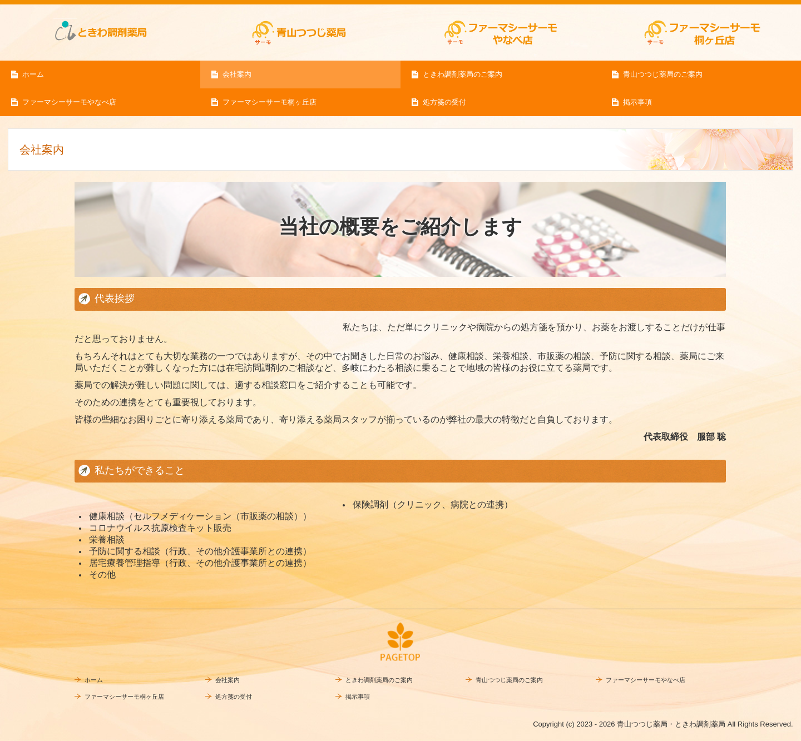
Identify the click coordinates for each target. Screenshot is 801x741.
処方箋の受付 (444, 102)
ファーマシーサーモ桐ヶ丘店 (269, 102)
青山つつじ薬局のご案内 (663, 74)
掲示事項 (637, 102)
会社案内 (236, 74)
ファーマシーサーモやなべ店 (69, 102)
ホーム (33, 74)
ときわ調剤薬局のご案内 (462, 74)
